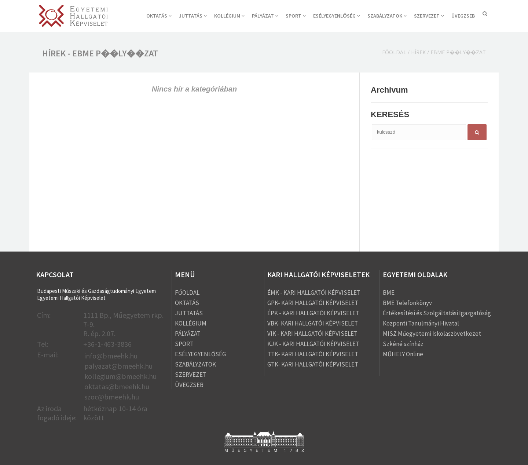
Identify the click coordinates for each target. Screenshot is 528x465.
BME (389, 293)
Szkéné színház (403, 344)
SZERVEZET (429, 15)
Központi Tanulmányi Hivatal (421, 323)
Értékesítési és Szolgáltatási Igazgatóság (437, 313)
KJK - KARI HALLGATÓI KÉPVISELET (313, 344)
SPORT (296, 15)
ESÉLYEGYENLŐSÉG (336, 15)
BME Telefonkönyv (407, 303)
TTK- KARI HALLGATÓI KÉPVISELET (312, 354)
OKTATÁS (159, 15)
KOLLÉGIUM (229, 15)
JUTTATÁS (193, 15)
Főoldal (394, 52)
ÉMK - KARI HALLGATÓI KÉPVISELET (313, 293)
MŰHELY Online (403, 354)
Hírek (418, 52)
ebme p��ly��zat (458, 52)
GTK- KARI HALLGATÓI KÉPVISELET (312, 364)
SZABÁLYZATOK (387, 15)
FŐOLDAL (187, 293)
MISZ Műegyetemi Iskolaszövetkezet (432, 334)
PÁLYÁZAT (265, 15)
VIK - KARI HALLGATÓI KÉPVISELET (312, 334)
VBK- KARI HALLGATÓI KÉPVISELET (312, 323)
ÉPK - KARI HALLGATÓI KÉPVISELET (313, 313)
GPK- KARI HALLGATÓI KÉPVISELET (312, 303)
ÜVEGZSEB (463, 15)
